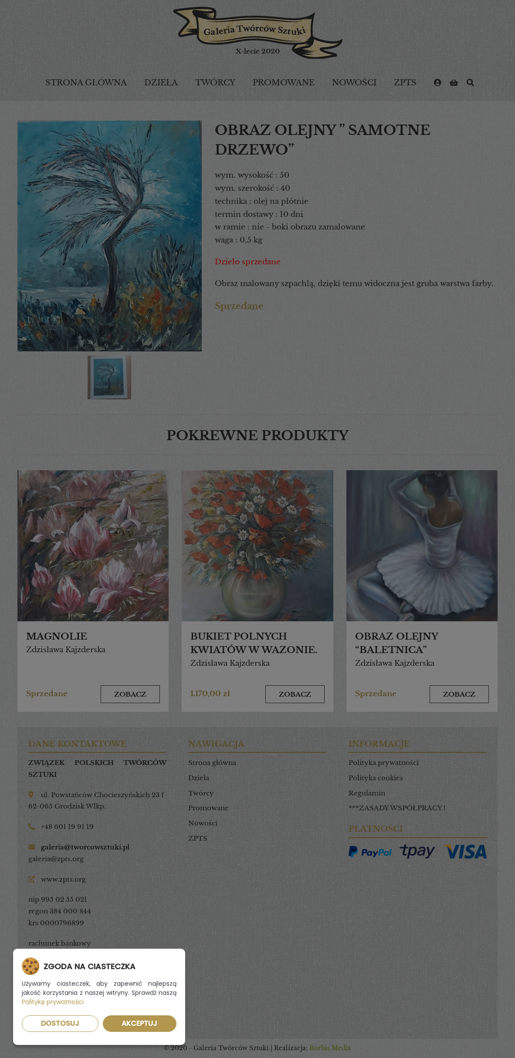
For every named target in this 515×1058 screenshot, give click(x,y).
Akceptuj (139, 1023)
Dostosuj (60, 1023)
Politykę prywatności (53, 1001)
